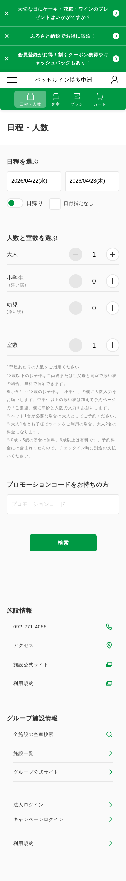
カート (100, 100)
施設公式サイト (63, 664)
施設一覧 (63, 753)
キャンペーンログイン (63, 819)
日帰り (34, 203)
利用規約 (63, 683)
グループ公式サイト (63, 772)
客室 (55, 100)
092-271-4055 (63, 626)
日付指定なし (79, 203)
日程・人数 (30, 100)
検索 (63, 543)
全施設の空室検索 (63, 734)
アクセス (63, 645)
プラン (76, 100)
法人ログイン (63, 804)
